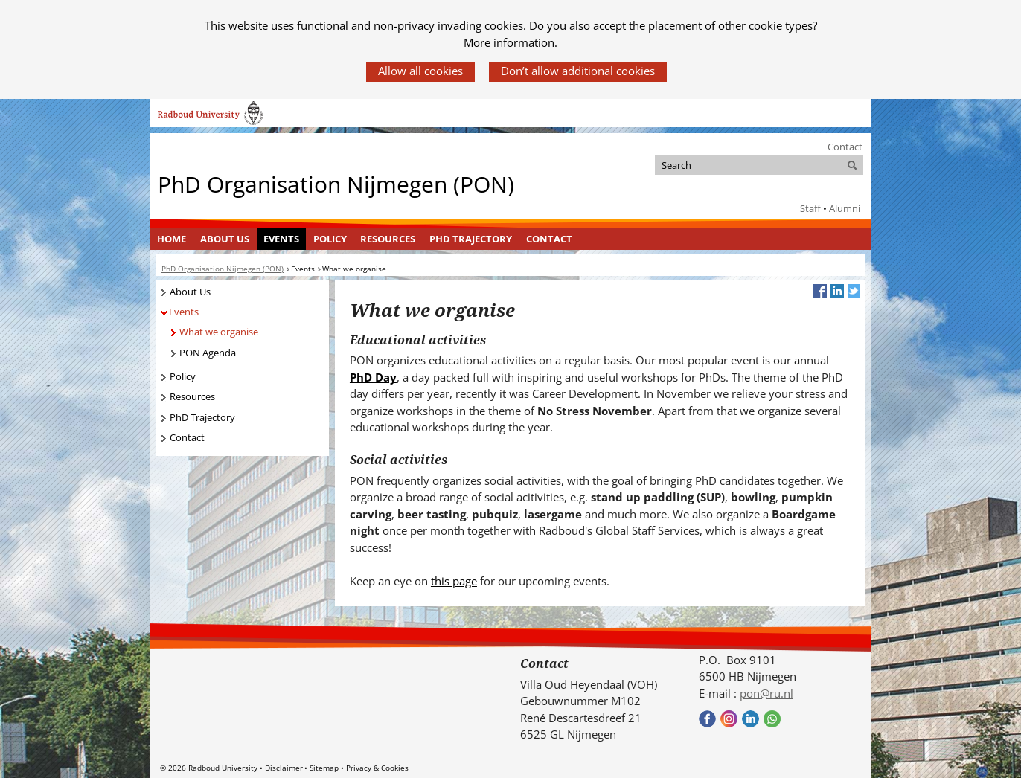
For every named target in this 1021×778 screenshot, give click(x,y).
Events (281, 238)
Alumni (844, 208)
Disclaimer (284, 767)
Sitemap (324, 767)
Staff (810, 208)
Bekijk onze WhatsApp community (772, 718)
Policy (330, 238)
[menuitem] (171, 239)
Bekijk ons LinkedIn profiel (750, 718)
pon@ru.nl (766, 693)
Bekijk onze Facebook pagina (707, 718)
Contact (845, 146)
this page (454, 580)
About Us (224, 238)
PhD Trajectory (470, 238)
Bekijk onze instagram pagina (728, 718)
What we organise (218, 331)
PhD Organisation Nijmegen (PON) (336, 184)
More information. (510, 42)
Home (171, 238)
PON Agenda (207, 352)
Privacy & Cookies (377, 767)
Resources (387, 238)
